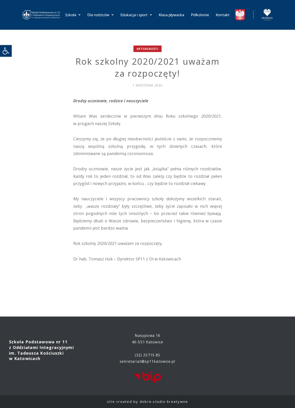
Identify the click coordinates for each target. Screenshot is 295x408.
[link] (6, 51)
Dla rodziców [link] (100, 14)
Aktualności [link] (147, 49)
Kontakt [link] (223, 14)
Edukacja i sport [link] (136, 14)
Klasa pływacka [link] (171, 14)
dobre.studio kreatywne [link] (164, 401)
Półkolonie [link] (200, 14)
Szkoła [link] (72, 14)
